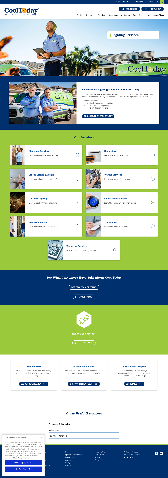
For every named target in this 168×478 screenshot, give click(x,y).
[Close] (41, 437)
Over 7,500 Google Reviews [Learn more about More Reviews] (83, 287)
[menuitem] (117, 2)
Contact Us (69, 457)
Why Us (68, 466)
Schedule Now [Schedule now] (153, 9)
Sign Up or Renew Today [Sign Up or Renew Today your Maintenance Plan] (83, 384)
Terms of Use (100, 460)
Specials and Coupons (73, 455)
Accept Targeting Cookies (23, 463)
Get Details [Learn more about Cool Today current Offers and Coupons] (133, 384)
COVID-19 (68, 463)
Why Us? (126, 2)
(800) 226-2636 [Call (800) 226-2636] (129, 9)
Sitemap (98, 457)
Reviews (68, 452)
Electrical (101, 15)
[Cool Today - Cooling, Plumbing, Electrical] (21, 11)
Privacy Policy (129, 457)
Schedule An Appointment (98, 116)
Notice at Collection (131, 452)
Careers (117, 2)
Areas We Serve (152, 2)
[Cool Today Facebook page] (156, 453)
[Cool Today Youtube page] (161, 453)
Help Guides (99, 455)
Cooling (80, 15)
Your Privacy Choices (132, 455)
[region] (23, 455)
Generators (113, 15)
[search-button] (162, 2)
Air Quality (125, 15)
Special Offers (138, 2)
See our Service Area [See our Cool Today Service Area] (33, 384)
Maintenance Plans (156, 15)
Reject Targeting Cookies (23, 469)
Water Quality (138, 15)
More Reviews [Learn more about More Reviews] (83, 297)
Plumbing (90, 15)
